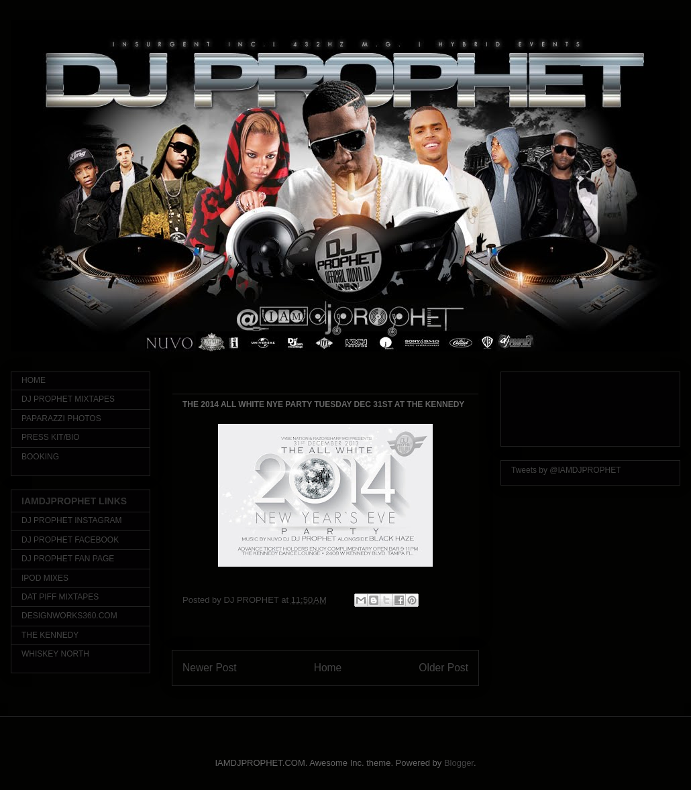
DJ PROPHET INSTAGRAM (71, 520)
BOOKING (40, 456)
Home (328, 667)
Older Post (443, 667)
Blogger (459, 763)
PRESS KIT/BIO (50, 437)
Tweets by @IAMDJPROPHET (566, 470)
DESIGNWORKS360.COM (69, 615)
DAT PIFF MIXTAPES (60, 597)
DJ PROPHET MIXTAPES (68, 399)
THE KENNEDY (49, 635)
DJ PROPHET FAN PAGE (67, 558)
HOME (33, 380)
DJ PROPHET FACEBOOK (70, 540)
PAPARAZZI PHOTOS (61, 418)
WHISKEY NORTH (55, 654)
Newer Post (209, 667)
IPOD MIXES (44, 578)
